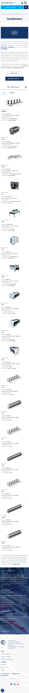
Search (26, 7)
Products (12, 92)
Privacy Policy (5, 673)
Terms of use (16, 673)
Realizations (4, 667)
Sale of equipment (5, 654)
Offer (2, 651)
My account (4, 675)
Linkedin (14, 684)
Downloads (13, 73)
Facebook (11, 684)
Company (3, 662)
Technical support (6, 656)
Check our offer (5, 590)
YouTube (18, 684)
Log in (22, 3)
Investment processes (6, 659)
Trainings (3, 664)
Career (2, 670)
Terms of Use (16, 564)
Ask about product (13, 78)
